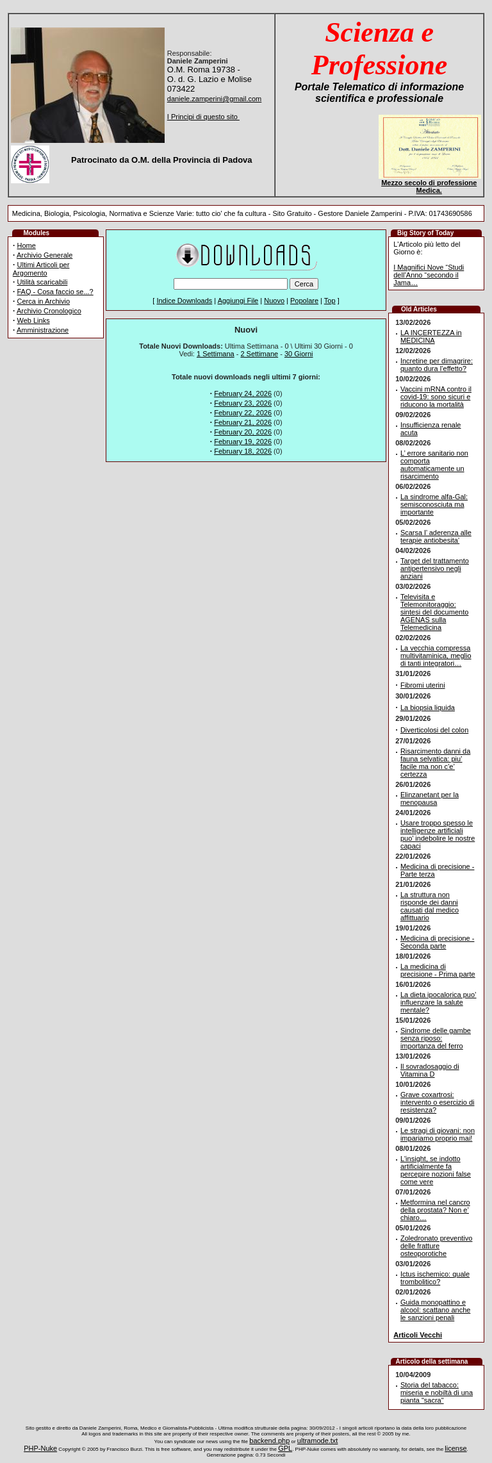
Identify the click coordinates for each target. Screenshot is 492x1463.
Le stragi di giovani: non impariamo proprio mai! (437, 1134)
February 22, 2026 (243, 413)
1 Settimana (215, 354)
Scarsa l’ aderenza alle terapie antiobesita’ (436, 536)
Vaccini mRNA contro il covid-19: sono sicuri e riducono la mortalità (436, 396)
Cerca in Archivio (43, 301)
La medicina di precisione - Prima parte (437, 970)
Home (26, 245)
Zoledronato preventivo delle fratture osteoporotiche (436, 1245)
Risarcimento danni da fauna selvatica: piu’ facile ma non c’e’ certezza (435, 762)
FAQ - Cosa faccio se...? (55, 291)
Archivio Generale (44, 255)
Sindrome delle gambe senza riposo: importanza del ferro (435, 1038)
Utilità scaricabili (42, 282)
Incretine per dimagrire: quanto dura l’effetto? (436, 364)
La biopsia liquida (427, 707)
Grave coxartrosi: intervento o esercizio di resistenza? (437, 1102)
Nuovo (274, 300)
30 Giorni (298, 354)
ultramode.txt (317, 1440)
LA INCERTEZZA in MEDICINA (431, 336)
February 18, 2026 (243, 451)
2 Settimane (259, 354)
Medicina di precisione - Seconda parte (437, 942)
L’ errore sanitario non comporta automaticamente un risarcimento (434, 464)
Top (330, 300)
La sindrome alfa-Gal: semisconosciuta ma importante (434, 504)
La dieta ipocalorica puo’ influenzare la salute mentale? (438, 1002)
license (455, 1448)
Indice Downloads (184, 300)
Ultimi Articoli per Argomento (41, 269)
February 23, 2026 (243, 403)
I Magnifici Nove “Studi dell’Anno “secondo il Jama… (428, 274)
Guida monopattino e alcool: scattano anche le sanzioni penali (435, 1309)
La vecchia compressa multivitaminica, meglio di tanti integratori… (436, 655)
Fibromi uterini (422, 685)
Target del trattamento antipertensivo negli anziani (434, 568)
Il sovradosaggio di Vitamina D (429, 1070)
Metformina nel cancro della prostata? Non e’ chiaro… (435, 1209)
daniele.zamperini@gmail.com (214, 99)
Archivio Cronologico (49, 311)
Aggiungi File (238, 300)
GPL (285, 1448)
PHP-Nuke (40, 1448)
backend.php (269, 1440)
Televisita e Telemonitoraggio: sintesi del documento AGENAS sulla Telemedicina (434, 612)
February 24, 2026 (243, 393)
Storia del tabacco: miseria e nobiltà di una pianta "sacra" (436, 1392)
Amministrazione (43, 330)
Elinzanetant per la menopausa (429, 798)
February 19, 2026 (243, 441)
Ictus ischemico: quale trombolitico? (435, 1277)
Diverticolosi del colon (434, 730)
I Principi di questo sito (203, 116)
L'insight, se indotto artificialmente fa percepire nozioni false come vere (435, 1170)
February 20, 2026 (243, 432)
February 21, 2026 (243, 422)
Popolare (304, 300)
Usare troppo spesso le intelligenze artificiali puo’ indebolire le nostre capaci (437, 834)
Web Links (33, 320)
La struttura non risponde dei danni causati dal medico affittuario (429, 906)
